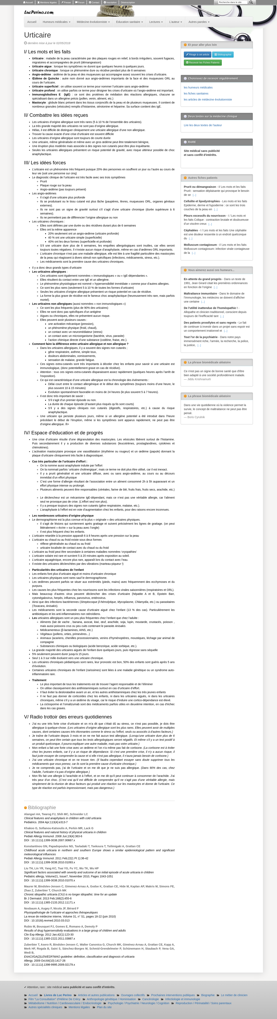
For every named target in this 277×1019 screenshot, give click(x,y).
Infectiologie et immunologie (182, 999)
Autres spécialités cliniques (45, 1007)
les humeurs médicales (198, 87)
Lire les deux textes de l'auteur (203, 125)
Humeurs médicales (56, 21)
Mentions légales (47, 2)
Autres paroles (198, 21)
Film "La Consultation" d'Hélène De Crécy (54, 999)
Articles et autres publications (96, 995)
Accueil (28, 2)
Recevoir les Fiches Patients (203, 62)
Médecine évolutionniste (93, 21)
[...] (194, 195)
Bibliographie (222, 54)
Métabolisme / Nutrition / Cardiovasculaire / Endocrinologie (65, 1003)
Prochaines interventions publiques (173, 995)
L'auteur (175, 21)
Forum (80, 2)
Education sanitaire (129, 21)
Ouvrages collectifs (133, 995)
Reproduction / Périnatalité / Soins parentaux (203, 1003)
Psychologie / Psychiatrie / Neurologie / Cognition (138, 1003)
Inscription (110, 2)
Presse (66, 2)
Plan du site (104, 1007)
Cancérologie (150, 999)
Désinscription (128, 2)
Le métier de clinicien (234, 995)
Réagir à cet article (197, 54)
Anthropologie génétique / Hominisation (111, 999)
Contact (94, 2)
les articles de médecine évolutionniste (208, 99)
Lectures (156, 21)
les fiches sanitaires (196, 93)
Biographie (208, 995)
